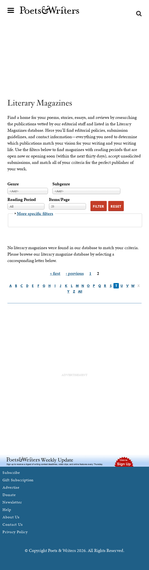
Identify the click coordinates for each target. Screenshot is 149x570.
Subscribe (11, 472)
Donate (9, 495)
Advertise (11, 487)
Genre (13, 184)
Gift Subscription (18, 480)
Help (6, 509)
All (80, 291)
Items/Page (59, 199)
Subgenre (61, 184)
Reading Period (21, 199)
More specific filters (35, 213)
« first (55, 273)
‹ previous (75, 273)
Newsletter (12, 502)
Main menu (10, 10)
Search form (139, 13)
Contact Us (12, 524)
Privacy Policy (15, 532)
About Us (11, 517)
